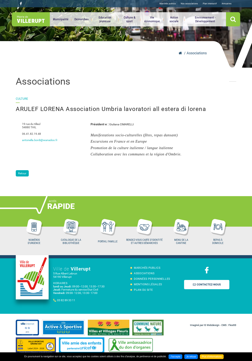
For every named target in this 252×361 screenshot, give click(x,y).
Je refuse (191, 356)
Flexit (231, 325)
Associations (197, 53)
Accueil (180, 53)
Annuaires (227, 3)
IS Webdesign (211, 325)
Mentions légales (148, 284)
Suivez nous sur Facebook (21, 4)
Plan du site (143, 289)
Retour (22, 173)
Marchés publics (167, 3)
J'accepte (175, 356)
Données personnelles (152, 278)
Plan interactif (210, 3)
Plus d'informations (212, 356)
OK (233, 19)
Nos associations (189, 3)
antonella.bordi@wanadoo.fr (39, 140)
